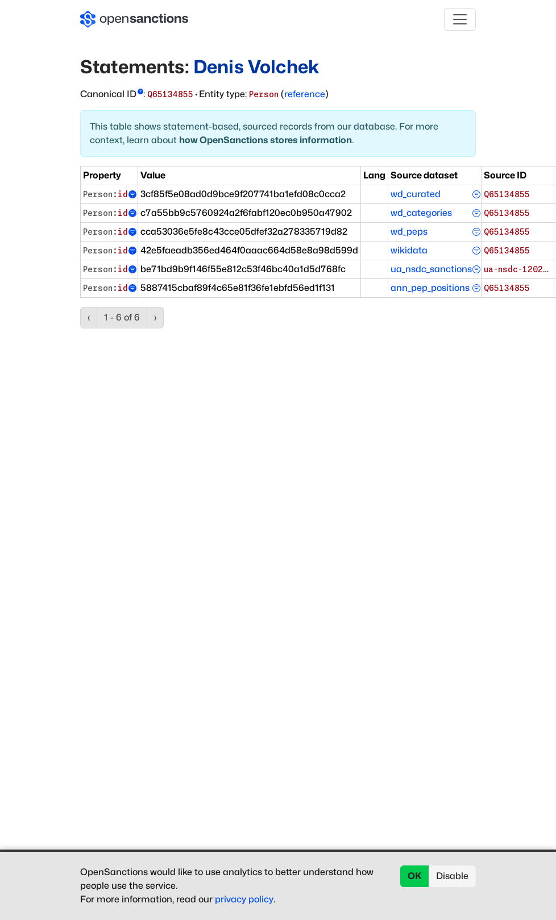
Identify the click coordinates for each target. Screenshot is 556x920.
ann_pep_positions (430, 287)
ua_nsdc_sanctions (431, 269)
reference (304, 94)
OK (415, 876)
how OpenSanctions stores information (265, 140)
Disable (452, 876)
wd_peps (409, 231)
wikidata (409, 250)
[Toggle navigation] (460, 19)
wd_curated (416, 194)
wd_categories (421, 212)
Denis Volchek (256, 67)
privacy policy (244, 899)
